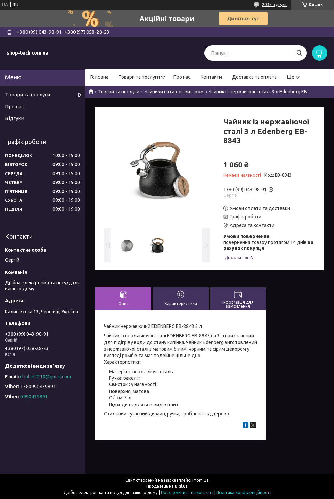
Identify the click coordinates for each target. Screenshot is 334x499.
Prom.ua (200, 480)
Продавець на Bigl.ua (167, 486)
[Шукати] (299, 53)
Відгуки (14, 118)
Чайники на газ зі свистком (174, 91)
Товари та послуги (139, 77)
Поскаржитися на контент (187, 492)
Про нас (182, 77)
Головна (99, 77)
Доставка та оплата (254, 77)
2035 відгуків (274, 4)
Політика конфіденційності (243, 492)
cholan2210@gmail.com (45, 376)
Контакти (211, 77)
